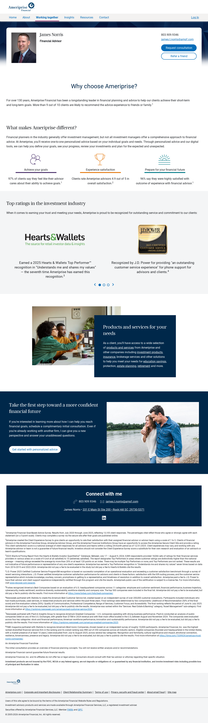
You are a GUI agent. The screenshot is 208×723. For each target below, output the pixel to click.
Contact (104, 17)
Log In (195, 17)
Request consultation (179, 48)
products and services (120, 347)
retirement (144, 366)
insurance (109, 356)
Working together (47, 17)
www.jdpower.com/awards (22, 583)
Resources (86, 17)
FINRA (70, 709)
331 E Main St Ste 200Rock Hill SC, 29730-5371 (113, 509)
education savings (154, 361)
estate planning (126, 366)
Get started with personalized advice (35, 449)
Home (13, 17)
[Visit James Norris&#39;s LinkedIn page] (104, 517)
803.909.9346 (170, 34)
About (26, 17)
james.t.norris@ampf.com (177, 39)
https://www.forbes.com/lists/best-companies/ (90, 593)
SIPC (80, 709)
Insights (69, 17)
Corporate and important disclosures (42, 692)
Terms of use (101, 692)
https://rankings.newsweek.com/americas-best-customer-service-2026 (58, 609)
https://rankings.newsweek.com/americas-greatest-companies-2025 (85, 622)
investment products (150, 352)
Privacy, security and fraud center (127, 692)
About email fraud (156, 692)
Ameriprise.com (13, 692)
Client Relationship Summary (77, 692)
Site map (172, 692)
